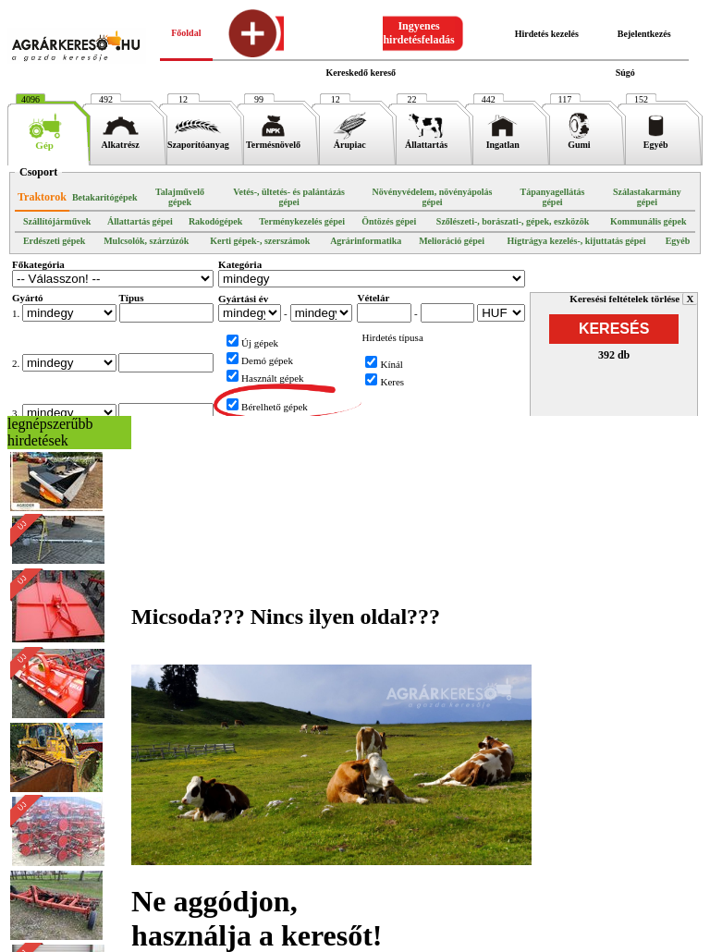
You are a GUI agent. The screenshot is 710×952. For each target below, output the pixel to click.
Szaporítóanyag (198, 140)
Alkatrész (120, 140)
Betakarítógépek (105, 197)
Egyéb (656, 140)
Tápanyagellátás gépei (552, 197)
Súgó (625, 72)
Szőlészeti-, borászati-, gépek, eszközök (513, 221)
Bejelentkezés (644, 34)
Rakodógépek (215, 221)
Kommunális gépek (648, 221)
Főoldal (186, 33)
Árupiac (350, 140)
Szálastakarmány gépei (647, 197)
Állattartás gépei (140, 221)
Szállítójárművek (57, 221)
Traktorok (42, 196)
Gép (45, 140)
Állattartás (426, 140)
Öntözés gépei (388, 221)
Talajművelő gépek (179, 197)
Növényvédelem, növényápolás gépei (432, 197)
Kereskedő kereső (361, 72)
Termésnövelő (273, 140)
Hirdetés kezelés (547, 34)
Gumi (579, 140)
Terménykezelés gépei (302, 221)
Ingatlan (502, 140)
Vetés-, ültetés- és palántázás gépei (289, 197)
